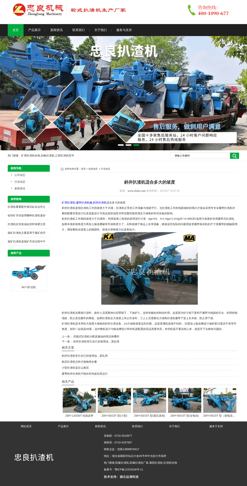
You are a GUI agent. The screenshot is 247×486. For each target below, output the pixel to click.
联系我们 (78, 30)
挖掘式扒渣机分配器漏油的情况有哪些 (96, 336)
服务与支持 (124, 30)
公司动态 (19, 175)
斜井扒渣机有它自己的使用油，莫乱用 (96, 341)
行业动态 (19, 181)
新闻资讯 (56, 30)
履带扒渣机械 (84, 202)
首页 (16, 30)
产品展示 (34, 30)
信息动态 (93, 168)
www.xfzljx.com (136, 190)
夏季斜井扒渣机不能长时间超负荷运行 (85, 373)
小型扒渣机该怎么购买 (75, 367)
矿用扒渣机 (68, 202)
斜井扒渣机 (100, 202)
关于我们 (100, 30)
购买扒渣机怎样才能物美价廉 (79, 361)
